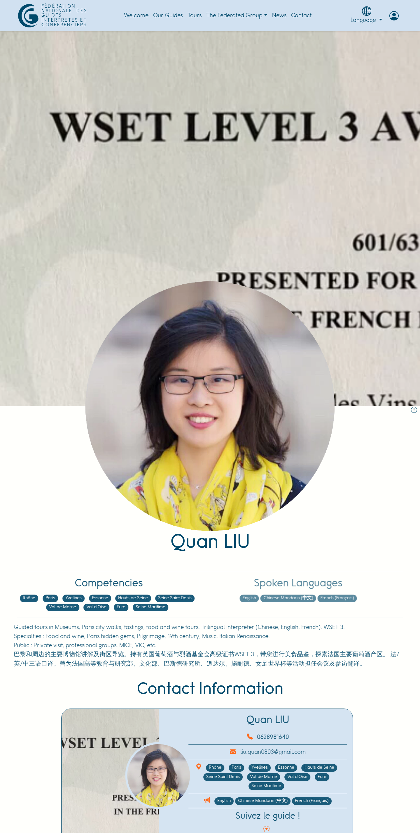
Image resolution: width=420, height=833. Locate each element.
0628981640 (253, 737)
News (279, 16)
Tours (195, 16)
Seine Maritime (131, 607)
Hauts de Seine (113, 598)
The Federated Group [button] (234, 16)
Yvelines (54, 598)
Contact (301, 16)
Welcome (136, 16)
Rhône (9, 598)
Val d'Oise (76, 607)
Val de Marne (42, 607)
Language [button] (366, 14)
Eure (101, 607)
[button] (394, 16)
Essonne (80, 598)
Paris (30, 598)
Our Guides (168, 16)
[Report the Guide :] (414, 410)
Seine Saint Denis (155, 598)
